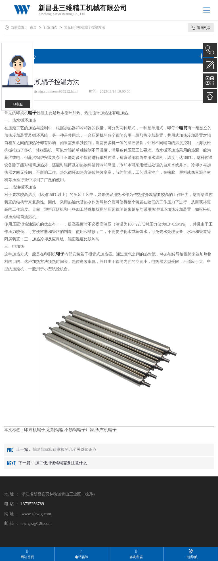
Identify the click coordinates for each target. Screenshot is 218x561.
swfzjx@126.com (37, 523)
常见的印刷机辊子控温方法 (84, 27)
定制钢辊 (55, 429)
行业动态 (50, 27)
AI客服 (17, 104)
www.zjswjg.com (36, 513)
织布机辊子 (106, 429)
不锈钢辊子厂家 (79, 429)
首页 (33, 27)
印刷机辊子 (34, 429)
